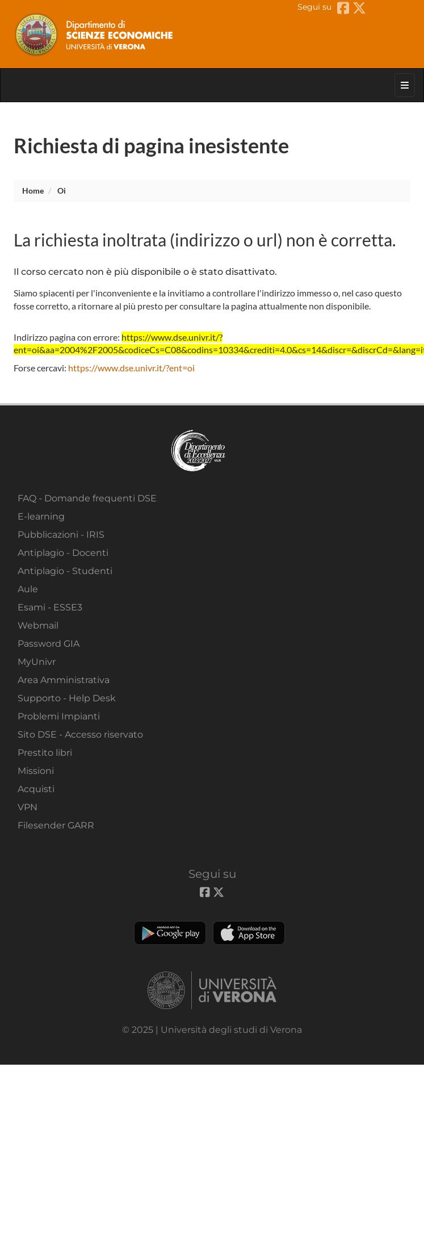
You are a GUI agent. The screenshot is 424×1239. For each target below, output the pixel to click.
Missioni (36, 770)
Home (33, 190)
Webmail (38, 625)
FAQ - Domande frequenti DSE (87, 498)
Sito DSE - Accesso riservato (80, 734)
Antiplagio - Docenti (63, 552)
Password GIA (48, 643)
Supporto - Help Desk (67, 698)
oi (61, 190)
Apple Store (248, 933)
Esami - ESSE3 (50, 607)
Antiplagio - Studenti (65, 571)
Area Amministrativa (64, 680)
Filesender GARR (56, 825)
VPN (27, 807)
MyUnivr (37, 661)
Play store (170, 933)
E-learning (41, 516)
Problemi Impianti (59, 716)
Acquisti (36, 789)
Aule (28, 589)
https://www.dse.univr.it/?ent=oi (131, 367)
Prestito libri (45, 752)
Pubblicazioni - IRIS (61, 534)
